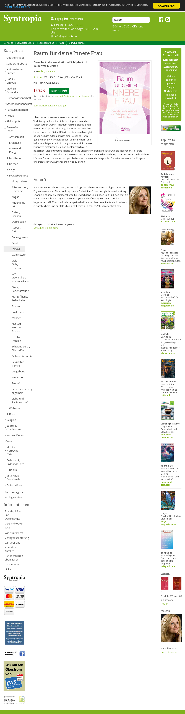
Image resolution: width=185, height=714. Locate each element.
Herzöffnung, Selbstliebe (18, 298)
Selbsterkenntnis (18, 356)
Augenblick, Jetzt (18, 204)
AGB (7, 528)
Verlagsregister (14, 497)
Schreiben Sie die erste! (46, 227)
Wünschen (18, 377)
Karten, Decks (15, 435)
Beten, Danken (16, 214)
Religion (11, 420)
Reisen (13, 414)
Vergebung (18, 371)
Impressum (12, 564)
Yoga (12, 170)
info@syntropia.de (66, 36)
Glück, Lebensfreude (18, 289)
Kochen (13, 164)
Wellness (14, 408)
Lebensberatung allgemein (18, 391)
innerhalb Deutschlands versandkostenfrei (72, 96)
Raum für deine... (76, 42)
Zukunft (16, 383)
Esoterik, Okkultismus (13, 427)
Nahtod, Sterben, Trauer (17, 327)
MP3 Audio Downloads (13, 477)
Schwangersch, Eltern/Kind (18, 348)
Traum (16, 306)
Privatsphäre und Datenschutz (13, 514)
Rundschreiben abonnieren (14, 557)
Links (8, 569)
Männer (16, 318)
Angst (15, 197)
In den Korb (59, 90)
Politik (10, 115)
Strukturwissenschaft (15, 104)
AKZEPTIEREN (166, 5)
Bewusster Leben (25, 42)
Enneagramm (18, 237)
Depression (18, 221)
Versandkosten (14, 523)
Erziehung (15, 142)
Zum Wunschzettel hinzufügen (50, 105)
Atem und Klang (15, 150)
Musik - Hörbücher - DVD (13, 450)
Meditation (15, 158)
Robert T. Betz (18, 229)
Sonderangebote (15, 63)
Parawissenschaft (15, 109)
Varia (9, 441)
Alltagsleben (18, 181)
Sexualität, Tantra (18, 363)
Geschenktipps (15, 57)
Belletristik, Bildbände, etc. (15, 462)
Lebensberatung (45, 42)
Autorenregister (15, 492)
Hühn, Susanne (46, 71)
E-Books (11, 470)
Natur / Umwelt (11, 80)
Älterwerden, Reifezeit (18, 189)
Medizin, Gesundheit (13, 90)
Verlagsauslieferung (15, 537)
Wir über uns (12, 542)
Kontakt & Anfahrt (11, 549)
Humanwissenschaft (15, 98)
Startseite (8, 42)
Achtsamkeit (16, 137)
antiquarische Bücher (14, 71)
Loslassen (18, 312)
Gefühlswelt (18, 254)
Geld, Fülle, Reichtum (17, 264)
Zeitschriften (14, 485)
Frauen (61, 42)
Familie (16, 243)
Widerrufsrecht (14, 533)
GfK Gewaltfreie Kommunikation (18, 277)
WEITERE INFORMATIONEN (77, 9)
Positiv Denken (16, 338)
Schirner (38, 77)
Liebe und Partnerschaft (18, 400)
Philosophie (13, 121)
